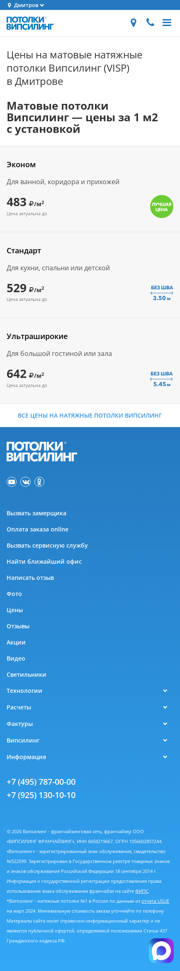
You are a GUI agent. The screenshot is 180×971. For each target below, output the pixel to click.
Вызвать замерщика (36, 513)
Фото (14, 594)
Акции (16, 642)
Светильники (26, 674)
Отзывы (18, 626)
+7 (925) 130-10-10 (41, 794)
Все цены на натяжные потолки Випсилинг (90, 415)
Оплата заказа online (37, 529)
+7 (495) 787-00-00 (41, 781)
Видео (16, 658)
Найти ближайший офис (44, 561)
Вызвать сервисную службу (47, 545)
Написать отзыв (30, 578)
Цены (15, 610)
